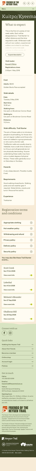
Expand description (14, 55)
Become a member (9, 353)
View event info (9, 275)
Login (28, 3)
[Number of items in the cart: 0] (32, 3)
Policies (5, 366)
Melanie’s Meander (12, 296)
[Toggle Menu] (33, 8)
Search (24, 3)
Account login (7, 362)
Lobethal (8, 282)
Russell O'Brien (11, 64)
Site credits (18, 453)
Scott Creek (9, 267)
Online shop (6, 357)
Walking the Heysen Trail (11, 345)
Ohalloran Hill (10, 311)
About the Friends (8, 349)
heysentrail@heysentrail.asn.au (12, 384)
